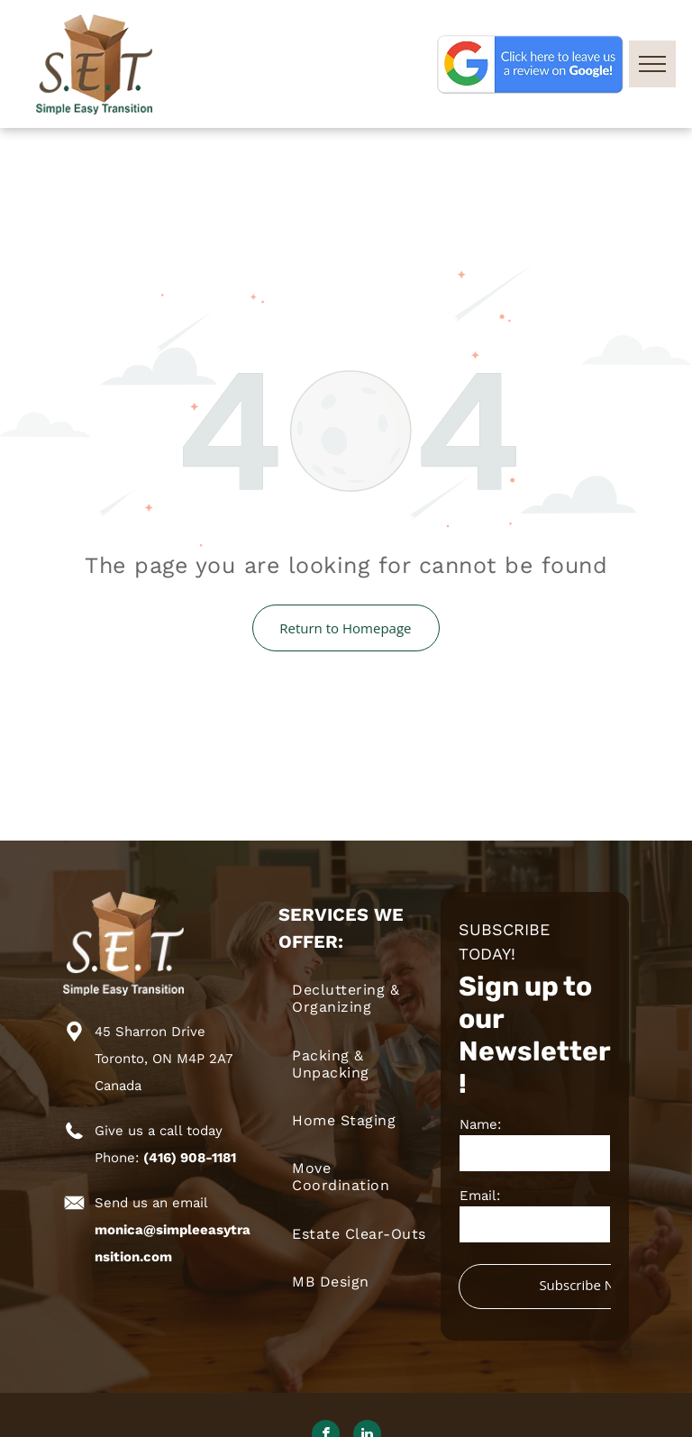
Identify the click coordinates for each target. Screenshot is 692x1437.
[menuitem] (359, 998)
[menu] (652, 64)
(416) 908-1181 (189, 1158)
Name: (480, 1124)
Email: (480, 1195)
